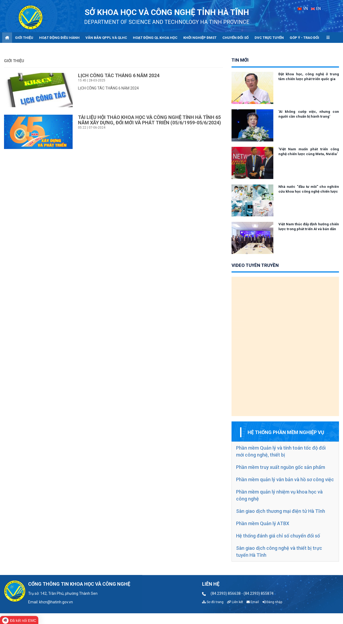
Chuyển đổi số (235, 38)
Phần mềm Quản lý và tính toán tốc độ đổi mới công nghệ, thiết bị (281, 451)
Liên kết (235, 602)
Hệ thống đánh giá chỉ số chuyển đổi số (278, 536)
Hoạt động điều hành (59, 38)
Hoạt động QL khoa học (155, 38)
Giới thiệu (24, 38)
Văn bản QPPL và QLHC (106, 38)
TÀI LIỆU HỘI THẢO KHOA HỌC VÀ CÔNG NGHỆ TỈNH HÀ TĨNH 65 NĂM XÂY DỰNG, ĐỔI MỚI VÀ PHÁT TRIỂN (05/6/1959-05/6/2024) (149, 119)
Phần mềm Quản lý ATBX (262, 523)
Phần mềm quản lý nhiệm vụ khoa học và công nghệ (279, 495)
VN (303, 8)
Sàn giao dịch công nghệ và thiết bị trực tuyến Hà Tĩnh (279, 551)
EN (316, 8)
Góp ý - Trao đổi (304, 38)
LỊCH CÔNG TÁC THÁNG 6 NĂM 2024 (118, 75)
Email (253, 602)
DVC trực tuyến (269, 38)
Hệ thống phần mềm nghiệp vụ (286, 432)
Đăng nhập (272, 602)
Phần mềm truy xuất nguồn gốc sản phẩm (280, 467)
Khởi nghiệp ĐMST (200, 38)
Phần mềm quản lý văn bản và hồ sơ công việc (285, 479)
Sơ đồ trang (212, 602)
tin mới (240, 60)
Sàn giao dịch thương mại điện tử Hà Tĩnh (280, 511)
